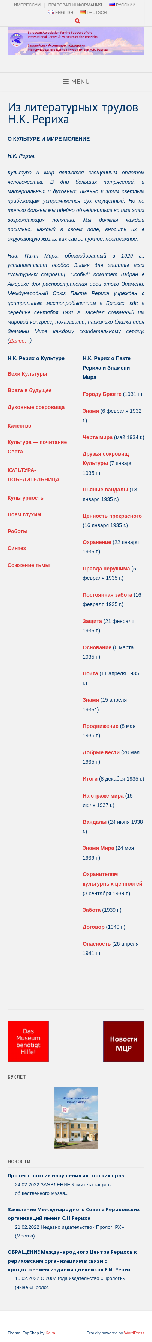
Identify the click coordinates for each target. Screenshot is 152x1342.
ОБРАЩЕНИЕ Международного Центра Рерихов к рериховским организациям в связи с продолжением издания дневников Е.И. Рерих (72, 1260)
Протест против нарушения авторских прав (66, 1175)
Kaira (50, 1333)
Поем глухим (24, 514)
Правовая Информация (75, 5)
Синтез (17, 548)
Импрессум (27, 5)
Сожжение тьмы (29, 565)
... (66, 1193)
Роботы (17, 531)
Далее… (19, 341)
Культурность (26, 498)
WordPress (134, 1333)
